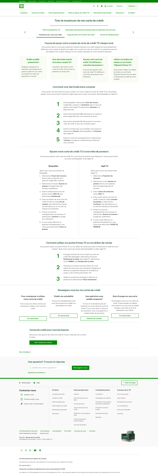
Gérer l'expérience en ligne (28, 428)
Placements (51, 1)
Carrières (120, 408)
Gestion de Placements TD (63, 1)
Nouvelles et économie (124, 396)
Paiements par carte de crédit (50, 29)
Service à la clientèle (123, 404)
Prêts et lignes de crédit (59, 400)
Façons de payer (79, 398)
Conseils (132, 13)
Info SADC (67, 426)
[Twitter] (21, 445)
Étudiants (98, 412)
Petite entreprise (32, 1)
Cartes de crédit (39, 13)
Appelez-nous (28, 389)
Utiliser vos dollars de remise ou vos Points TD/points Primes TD (123, 57)
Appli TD (76, 389)
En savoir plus (24, 460)
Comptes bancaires (58, 389)
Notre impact (121, 393)
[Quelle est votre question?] (48, 362)
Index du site (44, 428)
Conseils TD (99, 389)
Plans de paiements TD (51, 25)
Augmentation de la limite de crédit (81, 29)
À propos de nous (80, 426)
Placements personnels (103, 13)
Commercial (42, 1)
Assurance (120, 13)
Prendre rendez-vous (30, 394)
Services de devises (80, 419)
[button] (94, 6)
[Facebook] (25, 445)
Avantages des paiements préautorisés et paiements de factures (90, 25)
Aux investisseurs (122, 400)
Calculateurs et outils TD (103, 393)
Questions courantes (37, 367)
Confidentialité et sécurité (28, 426)
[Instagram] (30, 445)
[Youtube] (35, 445)
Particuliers (22, 1)
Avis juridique (44, 426)
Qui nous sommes (122, 389)
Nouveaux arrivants (102, 408)
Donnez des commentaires (32, 399)
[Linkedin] (40, 445)
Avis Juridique (24, 347)
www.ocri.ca (24, 471)
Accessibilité (56, 426)
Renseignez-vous (81, 363)
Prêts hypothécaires (57, 13)
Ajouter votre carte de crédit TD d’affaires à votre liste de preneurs (92, 57)
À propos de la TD (76, 1)
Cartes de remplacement (109, 29)
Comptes (24, 13)
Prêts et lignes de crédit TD (79, 13)
